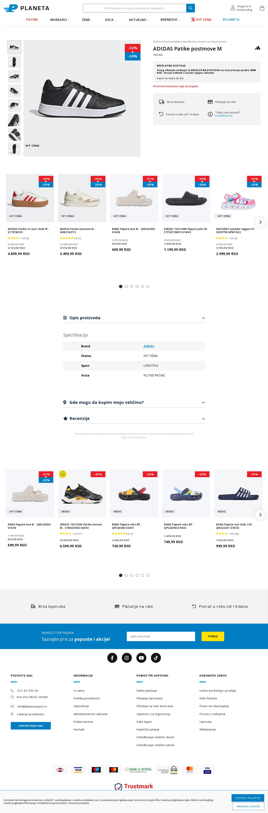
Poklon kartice (83, 721)
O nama (79, 690)
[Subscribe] (213, 636)
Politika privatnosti (87, 698)
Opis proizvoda (84, 317)
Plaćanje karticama (149, 698)
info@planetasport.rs (32, 706)
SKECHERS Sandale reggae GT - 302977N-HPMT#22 (236, 230)
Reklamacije (207, 729)
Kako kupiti (144, 721)
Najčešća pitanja (148, 729)
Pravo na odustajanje (214, 706)
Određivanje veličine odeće (156, 745)
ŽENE (86, 20)
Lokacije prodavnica (30, 714)
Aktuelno (138, 20)
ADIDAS (149, 346)
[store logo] (26, 8)
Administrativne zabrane (91, 714)
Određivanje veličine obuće (155, 737)
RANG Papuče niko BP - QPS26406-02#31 (127, 526)
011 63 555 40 (28, 690)
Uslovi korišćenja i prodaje (217, 690)
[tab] (134, 318)
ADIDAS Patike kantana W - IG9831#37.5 (78, 230)
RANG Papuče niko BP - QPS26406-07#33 (179, 526)
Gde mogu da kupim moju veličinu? (106, 402)
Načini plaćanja (147, 690)
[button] (242, 8)
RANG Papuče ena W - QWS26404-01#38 (134, 230)
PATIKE (32, 20)
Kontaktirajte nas (31, 725)
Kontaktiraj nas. (224, 115)
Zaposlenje (81, 706)
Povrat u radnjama (212, 714)
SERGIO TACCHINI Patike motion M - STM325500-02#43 (81, 526)
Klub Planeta (208, 698)
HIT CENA (202, 20)
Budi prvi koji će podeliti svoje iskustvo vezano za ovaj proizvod (189, 41)
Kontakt (79, 729)
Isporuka (205, 721)
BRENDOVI (169, 20)
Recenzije (79, 418)
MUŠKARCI (58, 20)
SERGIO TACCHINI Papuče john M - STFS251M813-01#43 (186, 230)
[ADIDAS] (257, 49)
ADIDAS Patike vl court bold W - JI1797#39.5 (28, 230)
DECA (109, 20)
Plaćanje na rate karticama (155, 706)
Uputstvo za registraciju (153, 714)
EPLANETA (231, 20)
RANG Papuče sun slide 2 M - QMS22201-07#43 (234, 526)
